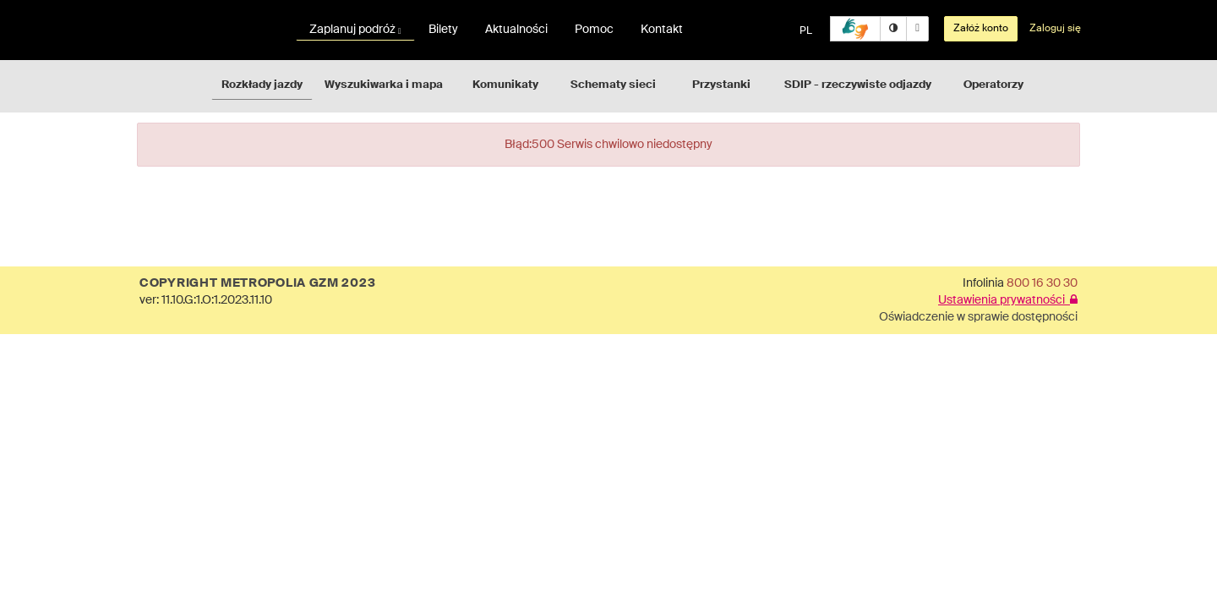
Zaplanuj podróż (355, 30)
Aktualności (516, 30)
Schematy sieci (613, 85)
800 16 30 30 (1042, 283)
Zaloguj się (1055, 29)
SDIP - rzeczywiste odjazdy (857, 85)
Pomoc (594, 30)
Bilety (443, 30)
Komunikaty (505, 85)
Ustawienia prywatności (1008, 300)
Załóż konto (980, 29)
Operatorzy (993, 85)
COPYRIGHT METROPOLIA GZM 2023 (257, 283)
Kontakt (662, 30)
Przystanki (721, 85)
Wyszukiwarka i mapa (384, 85)
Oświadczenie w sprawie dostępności (978, 317)
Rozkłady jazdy (262, 85)
